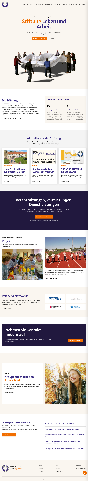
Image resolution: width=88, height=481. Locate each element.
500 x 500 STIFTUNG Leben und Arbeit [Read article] (71, 170)
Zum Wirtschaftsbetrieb (44, 217)
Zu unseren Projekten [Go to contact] (52, 278)
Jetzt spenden (10, 392)
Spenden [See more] (52, 38)
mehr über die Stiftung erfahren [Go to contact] (12, 118)
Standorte (38, 4)
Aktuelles (35, 165)
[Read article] (15, 157)
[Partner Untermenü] (59, 4)
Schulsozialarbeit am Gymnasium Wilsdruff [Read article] (43, 170)
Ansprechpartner (59, 471)
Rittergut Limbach (74, 4)
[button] (65, 424)
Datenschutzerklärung (81, 468)
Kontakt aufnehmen (39, 38)
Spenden (64, 4)
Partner (56, 4)
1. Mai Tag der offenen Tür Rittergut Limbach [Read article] (14, 170)
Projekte (47, 4)
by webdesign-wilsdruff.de (44, 478)
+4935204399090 (18, 468)
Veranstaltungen (7, 165)
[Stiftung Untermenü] (33, 4)
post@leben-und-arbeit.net (19, 469)
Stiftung (29, 4)
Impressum (78, 465)
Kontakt (83, 4)
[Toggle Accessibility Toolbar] (85, 473)
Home (23, 4)
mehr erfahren (8, 181)
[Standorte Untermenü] (42, 4)
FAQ (57, 465)
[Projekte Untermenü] (51, 4)
